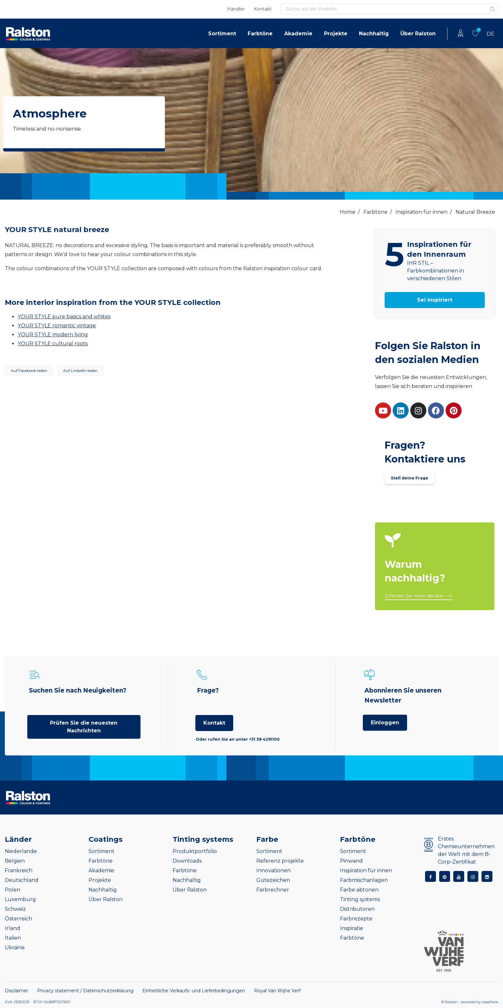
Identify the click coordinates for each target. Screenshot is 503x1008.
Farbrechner (272, 890)
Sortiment (222, 33)
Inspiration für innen (366, 870)
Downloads (187, 861)
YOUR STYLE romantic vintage (57, 326)
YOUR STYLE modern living (53, 335)
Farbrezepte (356, 919)
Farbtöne (260, 33)
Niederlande (21, 851)
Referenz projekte (280, 861)
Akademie (298, 33)
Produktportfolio (195, 851)
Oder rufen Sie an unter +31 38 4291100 (238, 739)
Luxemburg (20, 899)
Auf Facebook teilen (29, 370)
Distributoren (357, 909)
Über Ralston (418, 33)
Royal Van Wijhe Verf (277, 991)
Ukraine (15, 947)
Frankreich (18, 870)
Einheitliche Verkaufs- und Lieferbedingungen (193, 991)
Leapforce (490, 1002)
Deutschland (21, 880)
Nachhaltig (374, 33)
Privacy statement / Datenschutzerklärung (85, 991)
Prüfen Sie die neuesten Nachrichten (83, 727)
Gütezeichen (273, 880)
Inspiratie (351, 928)
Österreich (18, 919)
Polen (12, 890)
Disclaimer (16, 991)
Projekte (335, 33)
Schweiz (15, 909)
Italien (13, 938)
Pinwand (351, 861)
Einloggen (385, 722)
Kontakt (263, 9)
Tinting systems (360, 899)
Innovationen (273, 870)
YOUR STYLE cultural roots (53, 343)
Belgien (15, 861)
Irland (12, 928)
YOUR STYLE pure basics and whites (64, 317)
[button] (435, 300)
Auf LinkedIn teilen (80, 370)
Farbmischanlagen (364, 880)
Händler (236, 9)
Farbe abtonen (359, 890)
